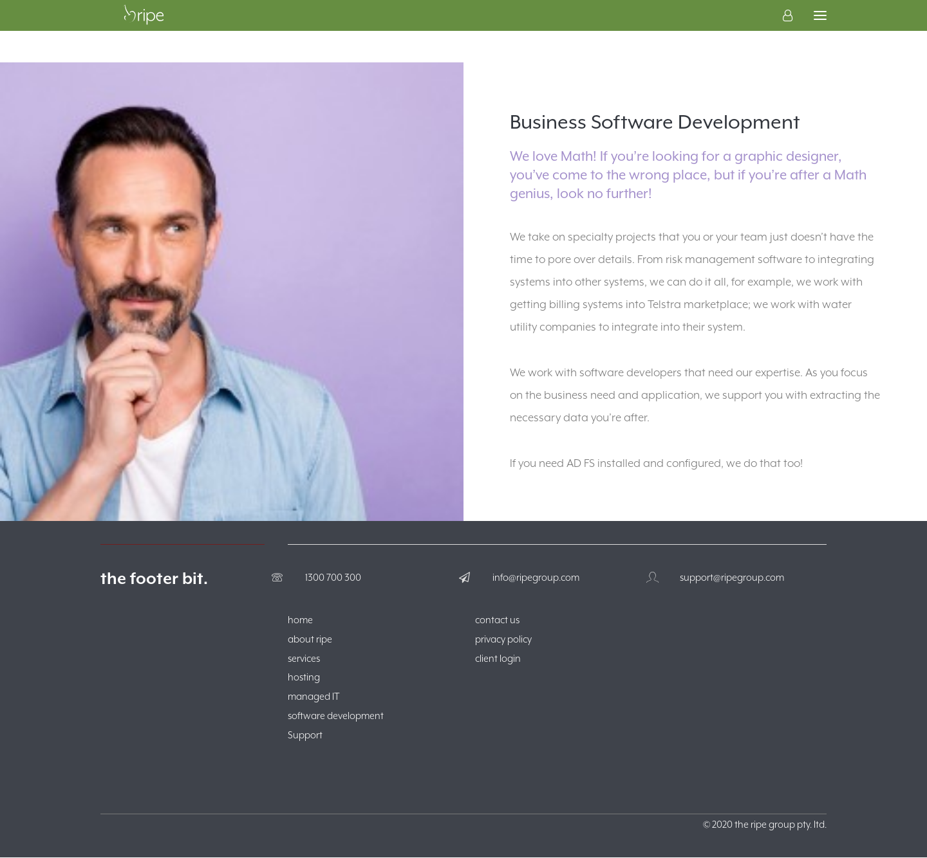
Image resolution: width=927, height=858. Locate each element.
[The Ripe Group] (143, 31)
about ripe (310, 639)
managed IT (314, 696)
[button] (820, 31)
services (304, 658)
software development (336, 716)
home (300, 620)
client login (498, 658)
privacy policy (503, 639)
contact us (497, 620)
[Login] (781, 31)
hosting (304, 677)
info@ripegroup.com (535, 577)
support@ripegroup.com (732, 577)
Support (305, 735)
